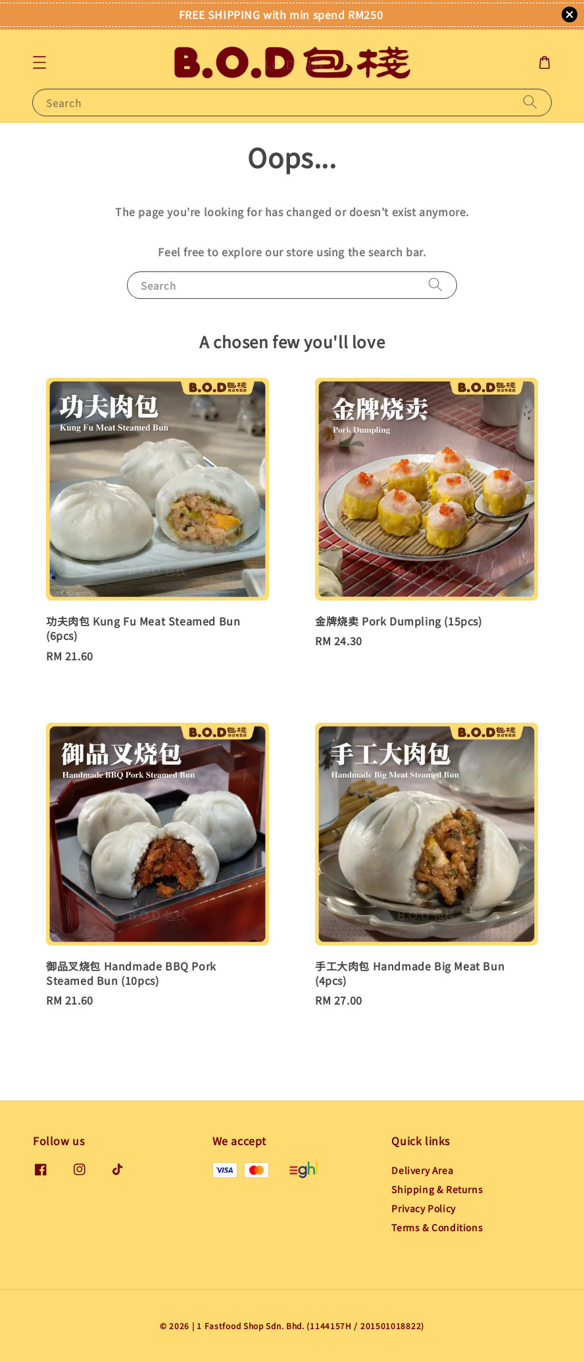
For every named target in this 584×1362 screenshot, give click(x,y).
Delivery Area (422, 1170)
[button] (39, 62)
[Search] (530, 102)
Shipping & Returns (437, 1189)
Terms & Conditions (437, 1227)
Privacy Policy (423, 1208)
